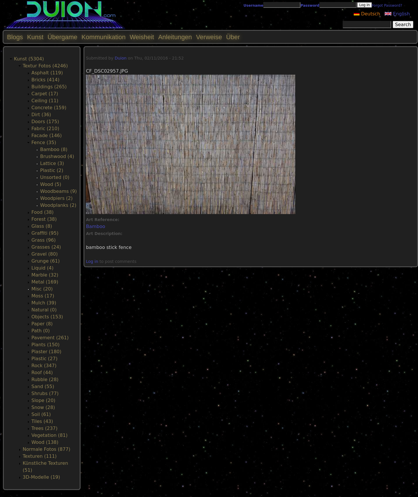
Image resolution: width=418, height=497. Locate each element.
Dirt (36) (41, 114)
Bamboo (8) (53, 149)
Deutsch (367, 14)
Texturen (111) (40, 456)
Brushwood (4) (57, 156)
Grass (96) (43, 240)
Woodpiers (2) (56, 198)
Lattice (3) (52, 163)
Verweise (209, 37)
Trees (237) (44, 428)
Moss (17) (42, 296)
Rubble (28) (44, 379)
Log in (92, 261)
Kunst (35, 37)
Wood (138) (44, 442)
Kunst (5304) (29, 59)
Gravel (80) (44, 254)
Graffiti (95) (44, 233)
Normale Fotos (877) (46, 449)
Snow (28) (43, 407)
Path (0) (40, 330)
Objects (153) (47, 317)
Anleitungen (175, 37)
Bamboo (95, 226)
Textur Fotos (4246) (45, 66)
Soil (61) (41, 414)
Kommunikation (103, 37)
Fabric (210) (45, 128)
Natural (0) (44, 310)
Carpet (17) (44, 93)
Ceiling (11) (44, 100)
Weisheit (142, 37)
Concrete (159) (48, 107)
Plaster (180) (46, 351)
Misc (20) (42, 289)
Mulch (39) (43, 303)
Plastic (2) (51, 170)
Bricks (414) (45, 79)
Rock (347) (43, 365)
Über (233, 37)
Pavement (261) (50, 337)
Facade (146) (46, 135)
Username (253, 5)
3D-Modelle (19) (41, 477)
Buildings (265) (49, 86)
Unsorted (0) (55, 177)
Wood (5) (50, 184)
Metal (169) (44, 282)
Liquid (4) (42, 268)
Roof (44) (42, 372)
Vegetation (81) (49, 435)
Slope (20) (43, 400)
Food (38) (42, 212)
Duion (121, 58)
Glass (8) (41, 226)
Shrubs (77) (44, 393)
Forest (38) (44, 219)
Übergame (62, 37)
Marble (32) (44, 275)
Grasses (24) (46, 247)
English (397, 14)
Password (309, 5)
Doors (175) (45, 121)
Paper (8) (42, 323)
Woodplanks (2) (58, 205)
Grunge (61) (45, 261)
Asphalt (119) (47, 73)
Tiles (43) (42, 421)
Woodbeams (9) (58, 191)
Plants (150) (45, 344)
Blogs (15, 37)
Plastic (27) (44, 358)
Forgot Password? (387, 5)
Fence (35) (43, 142)
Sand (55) (42, 386)
